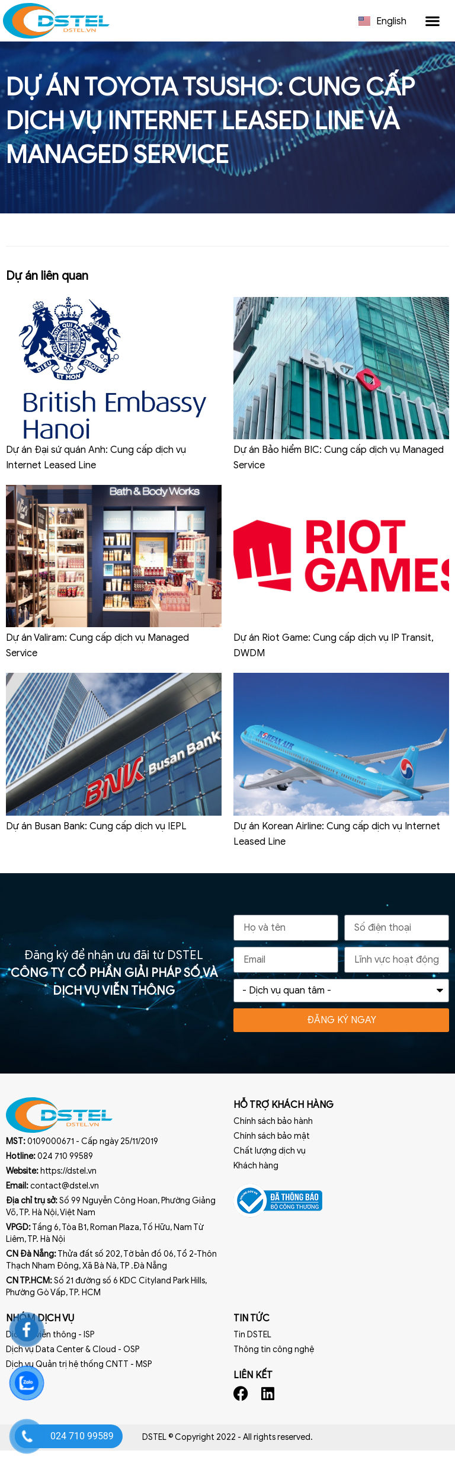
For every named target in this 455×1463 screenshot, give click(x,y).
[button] (432, 21)
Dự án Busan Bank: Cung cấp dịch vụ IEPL (96, 839)
